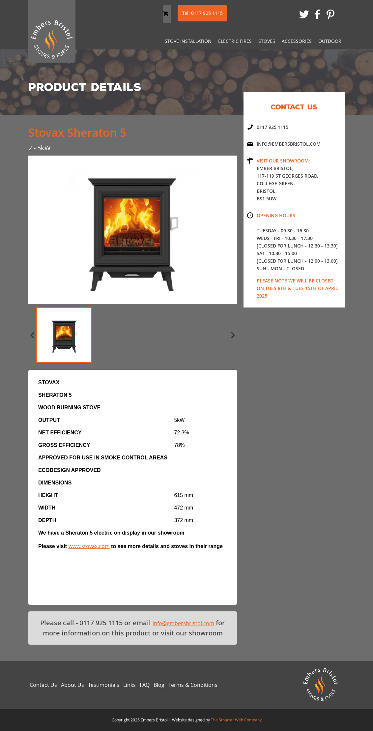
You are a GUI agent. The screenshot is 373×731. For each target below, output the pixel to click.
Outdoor (329, 41)
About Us (72, 684)
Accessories (297, 41)
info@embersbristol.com (183, 623)
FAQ (145, 684)
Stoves (266, 41)
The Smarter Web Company (236, 719)
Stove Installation (188, 41)
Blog (159, 684)
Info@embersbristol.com (289, 144)
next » (233, 335)
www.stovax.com (89, 546)
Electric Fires (235, 41)
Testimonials (103, 684)
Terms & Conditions (192, 684)
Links (129, 684)
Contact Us (43, 684)
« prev (32, 335)
